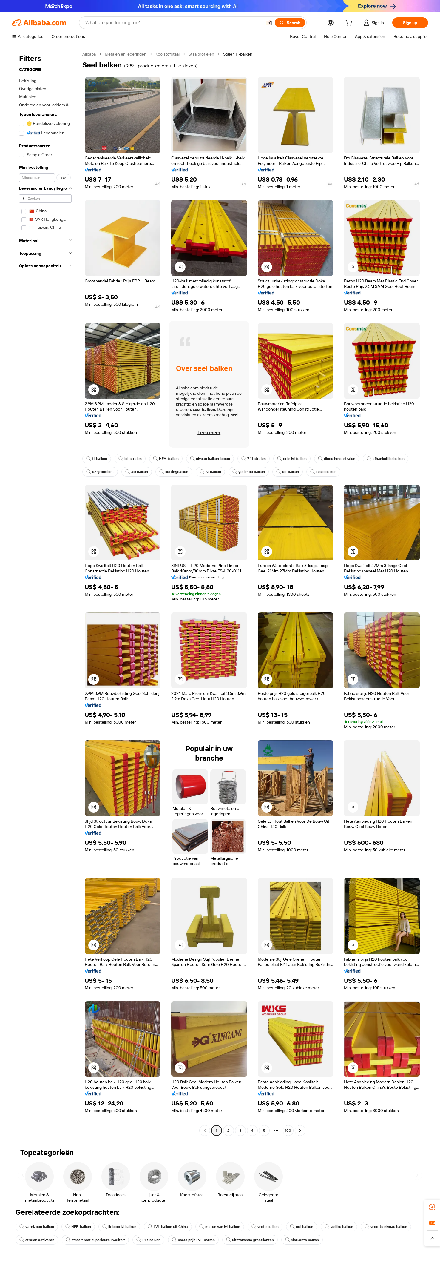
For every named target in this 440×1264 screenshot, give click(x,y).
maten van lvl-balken (219, 1226)
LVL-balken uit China (168, 1226)
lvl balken (210, 471)
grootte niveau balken (386, 1226)
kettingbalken (173, 471)
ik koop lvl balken (119, 1226)
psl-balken (301, 1226)
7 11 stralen (253, 458)
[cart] (349, 23)
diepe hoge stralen (336, 458)
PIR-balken (148, 1239)
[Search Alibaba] (172, 22)
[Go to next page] (300, 1130)
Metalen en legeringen (125, 54)
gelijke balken (339, 1226)
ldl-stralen (130, 458)
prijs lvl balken (292, 458)
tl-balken (96, 458)
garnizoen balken (36, 1226)
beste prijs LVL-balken (193, 1239)
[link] (432, 1207)
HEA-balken (166, 458)
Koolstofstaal (167, 54)
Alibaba (89, 54)
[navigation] (45, 593)
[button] (268, 22)
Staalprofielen (201, 54)
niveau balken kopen (210, 458)
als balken (136, 471)
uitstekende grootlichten (250, 1239)
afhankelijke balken (386, 458)
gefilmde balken (248, 471)
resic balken (323, 471)
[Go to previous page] (204, 1130)
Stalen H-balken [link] (237, 54)
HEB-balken (78, 1226)
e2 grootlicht (100, 471)
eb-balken (287, 471)
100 (288, 1130)
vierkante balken (302, 1239)
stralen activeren (36, 1239)
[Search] (290, 22)
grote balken (265, 1226)
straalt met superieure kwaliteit (95, 1239)
